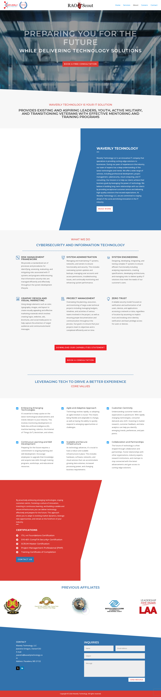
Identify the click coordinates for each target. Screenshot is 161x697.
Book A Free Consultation (80, 64)
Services (126, 5)
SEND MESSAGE (136, 679)
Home (117, 5)
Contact (154, 5)
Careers (144, 5)
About (135, 5)
